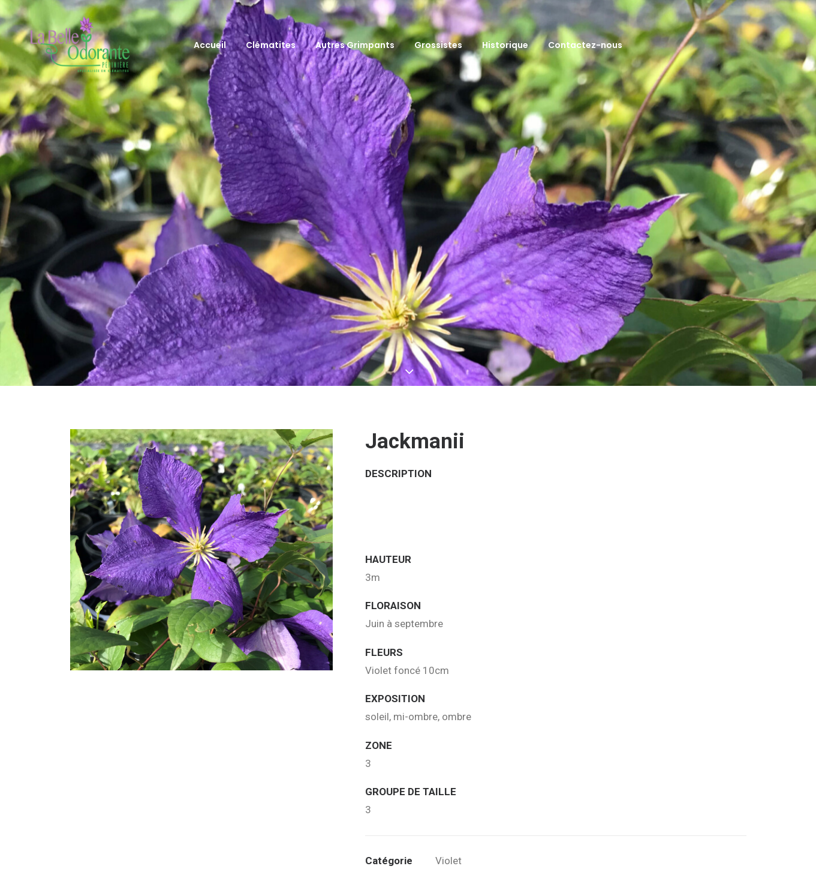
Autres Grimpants (355, 45)
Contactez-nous (585, 45)
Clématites (271, 45)
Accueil (210, 45)
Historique (505, 45)
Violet (448, 810)
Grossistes (438, 45)
